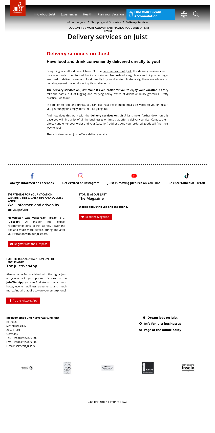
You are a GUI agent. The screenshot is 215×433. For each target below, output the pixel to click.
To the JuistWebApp (23, 300)
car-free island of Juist (117, 71)
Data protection (98, 402)
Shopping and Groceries (106, 22)
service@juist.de (25, 346)
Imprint (115, 402)
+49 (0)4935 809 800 (24, 338)
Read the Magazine (95, 217)
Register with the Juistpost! (29, 244)
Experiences (69, 14)
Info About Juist (44, 14)
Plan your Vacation (111, 14)
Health (87, 14)
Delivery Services (137, 22)
